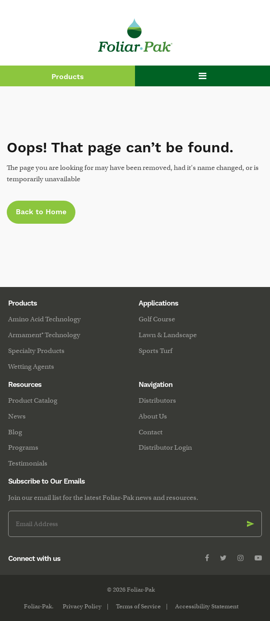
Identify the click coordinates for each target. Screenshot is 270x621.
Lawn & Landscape (168, 335)
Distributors (157, 400)
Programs (23, 447)
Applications (158, 303)
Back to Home (41, 211)
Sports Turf (155, 351)
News (17, 416)
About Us (153, 416)
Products (67, 76)
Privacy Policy (82, 606)
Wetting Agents (31, 366)
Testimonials (27, 463)
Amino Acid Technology (44, 319)
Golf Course (157, 319)
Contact (151, 432)
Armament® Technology (44, 335)
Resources (25, 384)
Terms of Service (138, 606)
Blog (15, 432)
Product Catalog (32, 400)
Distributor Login (165, 447)
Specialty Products (36, 351)
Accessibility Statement (206, 606)
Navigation (155, 384)
